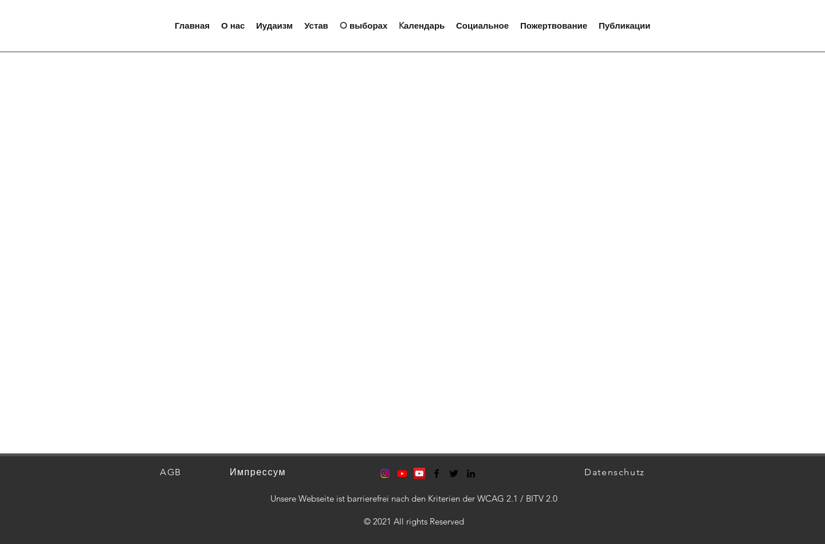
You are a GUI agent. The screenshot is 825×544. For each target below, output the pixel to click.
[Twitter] (453, 473)
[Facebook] (436, 473)
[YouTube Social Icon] (419, 473)
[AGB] (172, 472)
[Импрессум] (259, 472)
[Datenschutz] (616, 472)
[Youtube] (402, 473)
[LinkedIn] (471, 473)
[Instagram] (385, 473)
